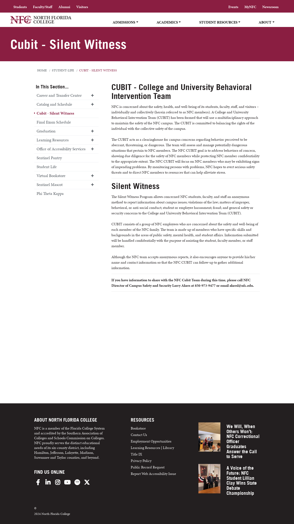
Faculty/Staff (42, 6)
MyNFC (250, 6)
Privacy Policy (141, 460)
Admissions (124, 22)
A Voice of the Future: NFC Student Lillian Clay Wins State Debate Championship (241, 480)
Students (20, 6)
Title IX (136, 454)
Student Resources (218, 22)
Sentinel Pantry (49, 158)
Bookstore (139, 428)
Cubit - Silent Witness (55, 113)
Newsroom (270, 6)
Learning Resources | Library (152, 447)
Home (42, 70)
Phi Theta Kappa (50, 193)
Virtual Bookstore (51, 175)
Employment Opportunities (151, 441)
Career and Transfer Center (59, 95)
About (265, 22)
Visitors (82, 6)
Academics (167, 22)
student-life (63, 70)
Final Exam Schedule (54, 122)
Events (233, 6)
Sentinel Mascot (50, 184)
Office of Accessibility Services (61, 149)
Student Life (47, 167)
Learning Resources (53, 140)
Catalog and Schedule (54, 104)
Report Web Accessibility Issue (153, 473)
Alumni (64, 6)
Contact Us (139, 434)
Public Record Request (147, 467)
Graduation (46, 131)
